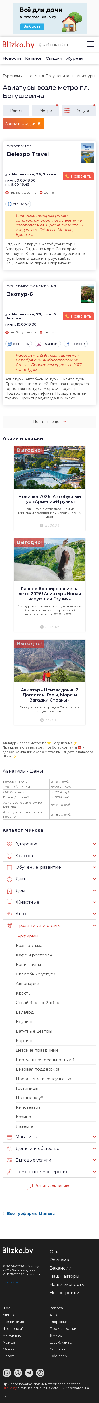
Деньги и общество (33, 1148)
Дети (17, 879)
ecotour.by (19, 344)
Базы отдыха (29, 945)
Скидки (54, 58)
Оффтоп (57, 1349)
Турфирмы (12, 75)
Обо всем (59, 1356)
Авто (16, 914)
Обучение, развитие (34, 867)
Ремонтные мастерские (38, 1172)
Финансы (11, 1349)
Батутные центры (34, 1031)
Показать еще (49, 421)
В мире (56, 1335)
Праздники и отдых (33, 925)
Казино (23, 1116)
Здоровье (22, 844)
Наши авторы (64, 1276)
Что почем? (13, 1328)
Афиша (9, 1342)
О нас (56, 1251)
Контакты (10, 1282)
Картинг (24, 1040)
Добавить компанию (49, 1185)
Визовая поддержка (37, 1069)
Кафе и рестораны (35, 955)
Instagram (48, 344)
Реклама (59, 1259)
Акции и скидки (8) (23, 123)
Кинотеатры (28, 1107)
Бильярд (25, 1012)
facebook (75, 344)
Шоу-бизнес (61, 1342)
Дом (16, 891)
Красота (20, 856)
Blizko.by (10, 1388)
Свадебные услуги (35, 974)
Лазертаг (25, 1126)
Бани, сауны (28, 964)
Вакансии (61, 1268)
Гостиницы (27, 1088)
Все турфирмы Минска (29, 1213)
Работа (56, 1308)
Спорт (8, 1356)
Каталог (33, 58)
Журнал (74, 58)
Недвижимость (16, 1322)
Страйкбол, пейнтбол (38, 1002)
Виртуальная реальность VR (45, 1059)
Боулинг (24, 1021)
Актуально (12, 1335)
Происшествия (63, 1328)
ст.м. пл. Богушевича (49, 75)
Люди (7, 1308)
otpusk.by (18, 204)
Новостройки (65, 1292)
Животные (23, 902)
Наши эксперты (67, 1284)
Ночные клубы (31, 1097)
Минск (8, 1315)
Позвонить (81, 176)
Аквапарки (27, 983)
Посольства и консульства (43, 1078)
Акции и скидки (23, 438)
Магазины (22, 1137)
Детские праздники (37, 1050)
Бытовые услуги (29, 1160)
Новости (12, 58)
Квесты (23, 993)
